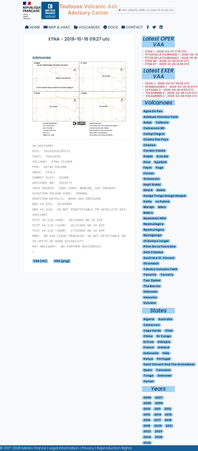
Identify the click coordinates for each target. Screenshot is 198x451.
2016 (146, 420)
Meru (162, 207)
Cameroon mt (153, 128)
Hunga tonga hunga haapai (164, 196)
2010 (146, 409)
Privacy (88, 448)
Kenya (148, 359)
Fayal (147, 167)
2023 (158, 431)
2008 (147, 403)
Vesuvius (150, 297)
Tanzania (163, 370)
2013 (146, 414)
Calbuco (162, 122)
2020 (158, 426)
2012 (167, 409)
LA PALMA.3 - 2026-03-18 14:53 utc (169, 90)
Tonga (148, 375)
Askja (147, 122)
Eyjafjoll (160, 162)
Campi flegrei (153, 134)
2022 (147, 431)
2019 (146, 426)
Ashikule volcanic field (160, 117)
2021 (169, 426)
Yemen (148, 381)
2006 (147, 397)
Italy (166, 353)
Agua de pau (152, 111)
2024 (147, 437)
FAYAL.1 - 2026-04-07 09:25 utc (167, 83)
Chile (169, 330)
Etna (146, 162)
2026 (147, 443)
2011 (157, 409)
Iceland (163, 347)
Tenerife (149, 275)
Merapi (148, 207)
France (148, 347)
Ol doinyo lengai (156, 241)
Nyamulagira (153, 224)
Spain (147, 370)
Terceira (166, 275)
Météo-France (34, 448)
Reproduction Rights (114, 448)
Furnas (148, 173)
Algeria (148, 319)
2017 (157, 420)
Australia (165, 319)
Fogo (159, 167)
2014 (157, 414)
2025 (158, 437)
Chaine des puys (155, 139)
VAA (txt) (40, 261)
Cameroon (151, 325)
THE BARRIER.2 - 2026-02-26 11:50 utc (171, 96)
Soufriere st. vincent (158, 258)
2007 (159, 397)
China (147, 336)
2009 (159, 403)
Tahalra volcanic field (160, 269)
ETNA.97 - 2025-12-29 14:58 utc (167, 64)
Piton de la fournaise (159, 246)
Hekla (161, 190)
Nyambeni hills (154, 218)
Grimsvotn (151, 179)
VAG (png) (62, 261)
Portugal (163, 359)
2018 (168, 420)
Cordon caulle (154, 150)
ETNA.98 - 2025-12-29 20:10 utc (167, 61)
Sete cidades (153, 252)
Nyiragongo (152, 235)
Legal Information (64, 448)
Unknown (150, 291)
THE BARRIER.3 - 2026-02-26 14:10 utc (171, 93)
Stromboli (151, 263)
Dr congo (164, 336)
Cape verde (152, 330)
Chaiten (149, 145)
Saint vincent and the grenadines (169, 364)
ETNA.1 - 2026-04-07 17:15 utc (166, 51)
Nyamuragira (153, 230)
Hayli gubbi (152, 184)
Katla (147, 201)
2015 (168, 414)
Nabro (148, 213)
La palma (162, 201)
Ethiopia (164, 342)
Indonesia (150, 353)
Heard (147, 190)
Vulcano (149, 303)
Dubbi (147, 156)
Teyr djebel (151, 280)
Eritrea (148, 342)
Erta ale (162, 156)
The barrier (151, 286)
